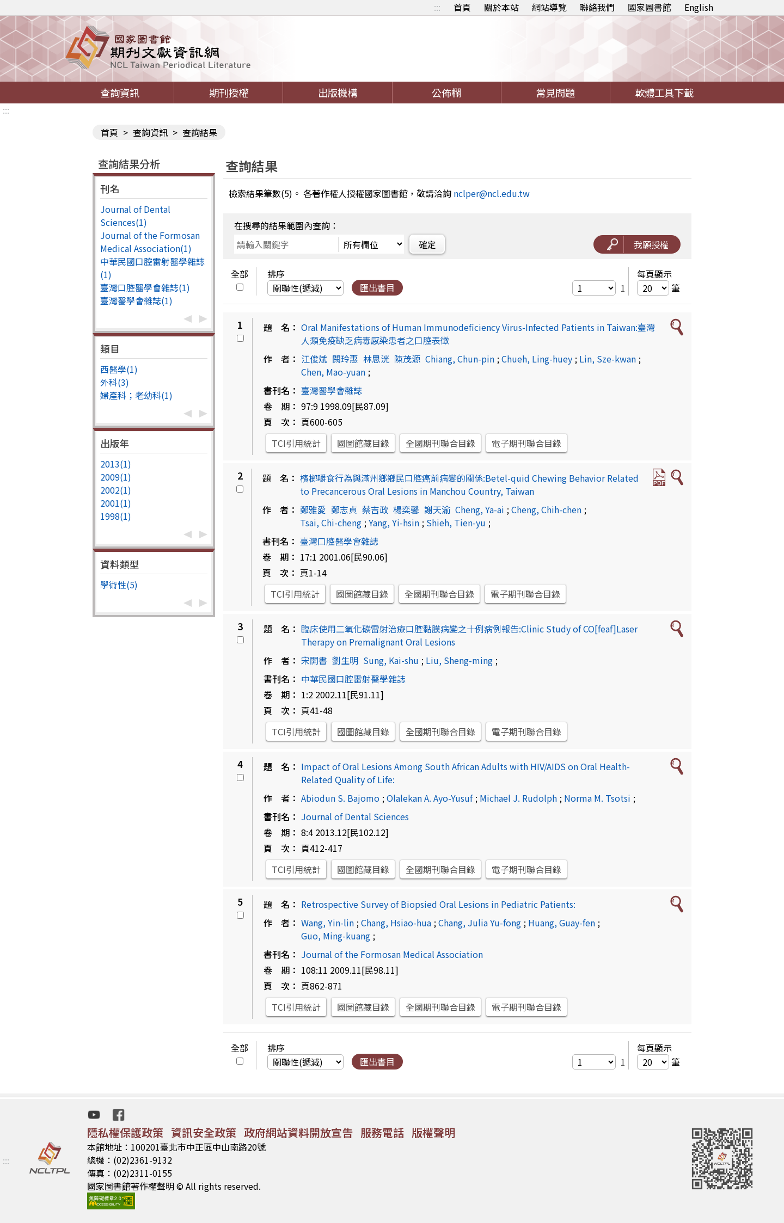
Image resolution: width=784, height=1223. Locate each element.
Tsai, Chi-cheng (331, 522)
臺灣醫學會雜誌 (331, 390)
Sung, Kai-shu (391, 660)
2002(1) (115, 489)
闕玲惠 (345, 358)
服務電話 (382, 1132)
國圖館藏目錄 (363, 443)
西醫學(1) (119, 369)
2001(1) (115, 502)
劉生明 (345, 660)
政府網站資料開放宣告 (298, 1132)
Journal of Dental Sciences (355, 816)
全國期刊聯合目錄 (440, 443)
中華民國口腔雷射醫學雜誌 (353, 678)
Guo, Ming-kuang (335, 935)
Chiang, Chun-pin (459, 358)
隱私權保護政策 (125, 1132)
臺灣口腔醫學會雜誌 (339, 541)
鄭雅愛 (313, 509)
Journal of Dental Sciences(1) (135, 215)
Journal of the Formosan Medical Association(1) (150, 242)
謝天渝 (437, 509)
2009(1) (115, 476)
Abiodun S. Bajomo (340, 797)
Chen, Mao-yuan (333, 371)
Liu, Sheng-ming (459, 660)
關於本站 (501, 7)
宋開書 (314, 660)
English (698, 7)
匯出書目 (377, 287)
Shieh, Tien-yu (456, 522)
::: (437, 7)
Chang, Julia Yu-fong (479, 922)
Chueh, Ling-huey (536, 358)
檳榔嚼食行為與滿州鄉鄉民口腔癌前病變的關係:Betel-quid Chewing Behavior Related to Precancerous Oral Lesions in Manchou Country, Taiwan (469, 484)
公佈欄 (446, 92)
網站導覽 (549, 7)
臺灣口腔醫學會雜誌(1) (145, 287)
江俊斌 (314, 358)
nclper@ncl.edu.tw (492, 193)
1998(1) (115, 516)
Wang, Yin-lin (327, 922)
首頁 (462, 7)
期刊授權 (228, 92)
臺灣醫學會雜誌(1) (136, 300)
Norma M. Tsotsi (597, 797)
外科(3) (114, 382)
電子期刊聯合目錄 (526, 443)
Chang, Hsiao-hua (396, 922)
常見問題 (555, 92)
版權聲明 (433, 1132)
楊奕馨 (406, 509)
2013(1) (115, 463)
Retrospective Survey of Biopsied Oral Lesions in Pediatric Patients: (438, 904)
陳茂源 (407, 358)
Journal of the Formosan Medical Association (392, 954)
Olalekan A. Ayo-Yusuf (430, 797)
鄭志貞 (344, 509)
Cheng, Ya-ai (479, 509)
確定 (427, 244)
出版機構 (337, 92)
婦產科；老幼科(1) (136, 395)
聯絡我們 (597, 7)
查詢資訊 (119, 92)
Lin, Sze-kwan (607, 358)
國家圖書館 (649, 7)
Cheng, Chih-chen (546, 509)
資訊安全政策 (203, 1132)
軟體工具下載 (664, 92)
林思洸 (376, 358)
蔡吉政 (375, 509)
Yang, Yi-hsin (394, 522)
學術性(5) (119, 584)
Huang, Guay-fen (561, 922)
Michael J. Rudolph (518, 797)
